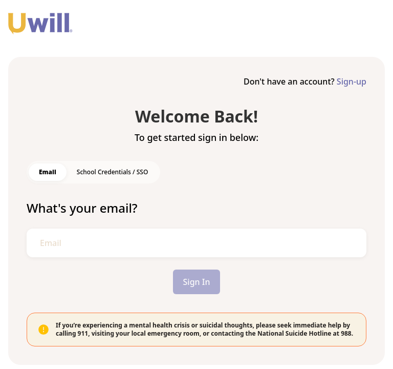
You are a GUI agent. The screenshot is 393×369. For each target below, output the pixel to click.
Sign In (196, 282)
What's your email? (82, 208)
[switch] (48, 172)
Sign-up (351, 81)
